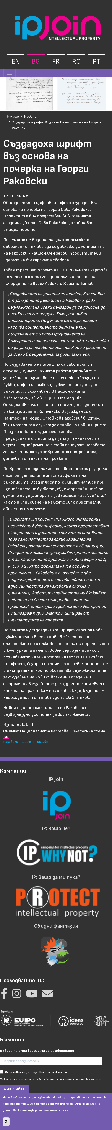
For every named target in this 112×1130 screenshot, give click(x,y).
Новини (30, 116)
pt (96, 61)
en (15, 61)
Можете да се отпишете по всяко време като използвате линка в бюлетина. (51, 1079)
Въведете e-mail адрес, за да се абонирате (37, 1051)
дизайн (42, 741)
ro (76, 61)
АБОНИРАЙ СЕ (14, 1089)
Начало (13, 116)
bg (36, 61)
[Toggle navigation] (9, 73)
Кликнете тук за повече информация (40, 1113)
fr (56, 61)
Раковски (10, 741)
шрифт (27, 741)
